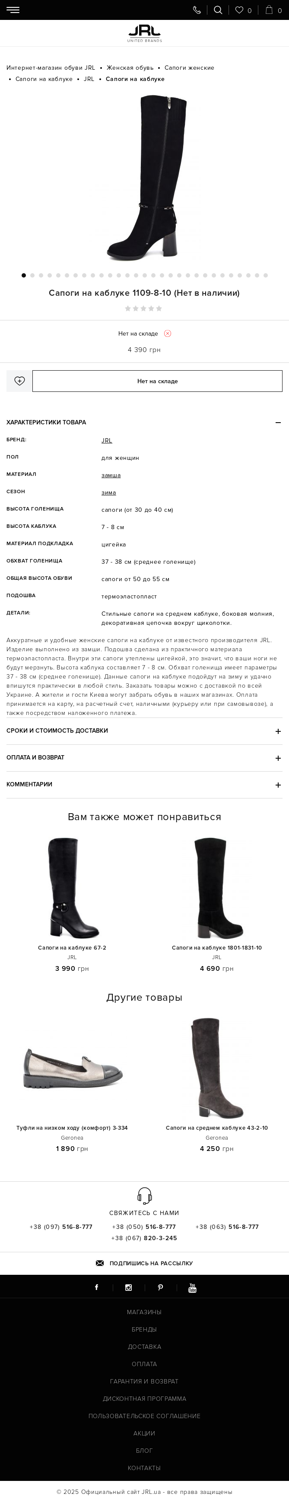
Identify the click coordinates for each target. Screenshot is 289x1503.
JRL (107, 440)
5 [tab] (58, 275)
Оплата (144, 1364)
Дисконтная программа (145, 1399)
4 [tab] (50, 275)
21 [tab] (196, 275)
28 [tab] (257, 275)
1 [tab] (24, 275)
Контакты (144, 1468)
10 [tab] (101, 275)
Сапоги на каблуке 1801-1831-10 (217, 948)
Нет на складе (157, 381)
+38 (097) (61, 1227)
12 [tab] (119, 275)
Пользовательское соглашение (145, 1416)
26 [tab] (240, 275)
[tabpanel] (144, 178)
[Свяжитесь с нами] (197, 10)
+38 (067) (144, 1238)
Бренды (144, 1329)
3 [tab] (41, 275)
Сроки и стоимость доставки (57, 730)
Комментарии (29, 784)
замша (111, 475)
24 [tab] (222, 275)
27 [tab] (248, 275)
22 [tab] (205, 275)
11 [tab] (110, 275)
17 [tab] (162, 275)
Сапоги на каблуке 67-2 (72, 948)
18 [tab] (170, 275)
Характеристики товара (46, 422)
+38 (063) (227, 1227)
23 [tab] (214, 275)
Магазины (144, 1312)
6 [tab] (67, 275)
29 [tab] (266, 275)
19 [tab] (179, 275)
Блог (144, 1451)
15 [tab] (145, 275)
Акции (144, 1433)
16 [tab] (153, 275)
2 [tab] (32, 275)
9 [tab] (93, 275)
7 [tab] (75, 275)
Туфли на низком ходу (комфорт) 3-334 (72, 1128)
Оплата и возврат (35, 757)
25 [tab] (231, 275)
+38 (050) (144, 1227)
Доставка (145, 1347)
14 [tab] (136, 275)
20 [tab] (188, 275)
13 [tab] (127, 275)
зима (109, 492)
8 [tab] (84, 275)
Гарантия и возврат (144, 1381)
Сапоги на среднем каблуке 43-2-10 (217, 1128)
